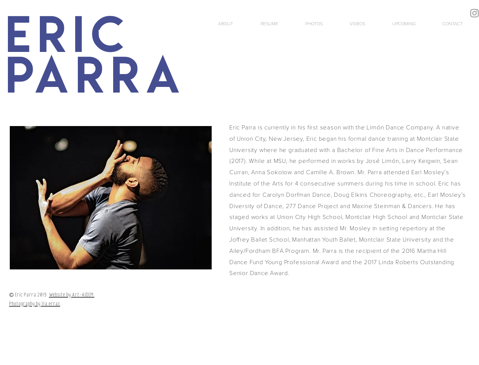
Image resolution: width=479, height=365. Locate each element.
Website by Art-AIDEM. (71, 295)
